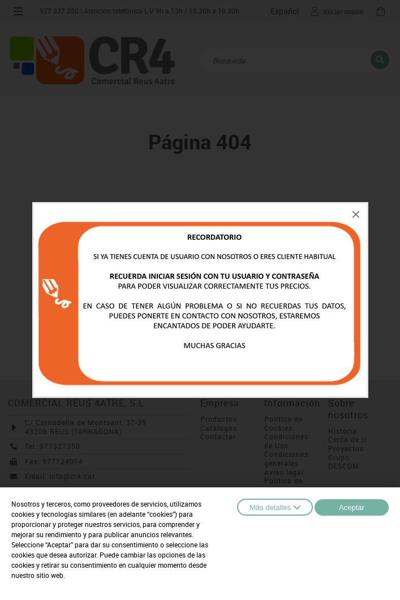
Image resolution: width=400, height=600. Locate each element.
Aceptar (351, 507)
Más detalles (275, 507)
